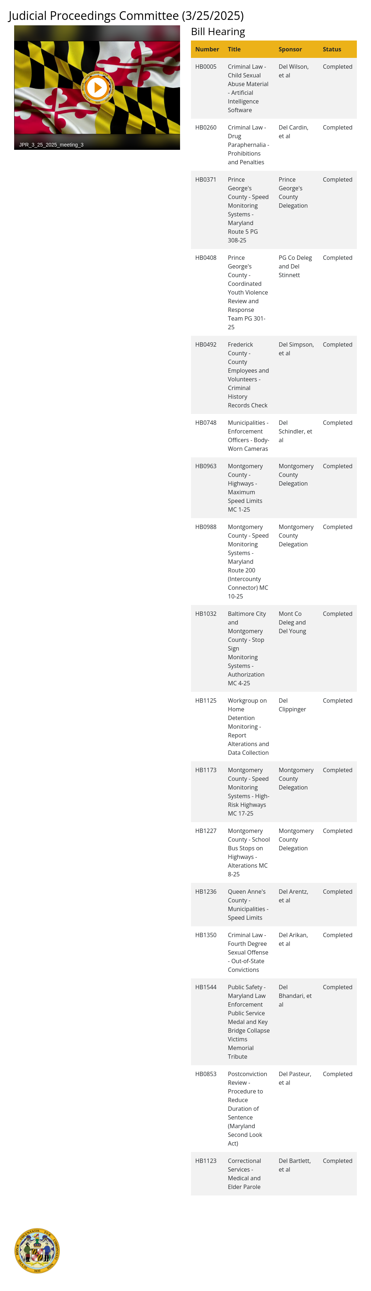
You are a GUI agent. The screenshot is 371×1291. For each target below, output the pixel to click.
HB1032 (206, 614)
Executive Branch (108, 1230)
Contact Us (199, 1238)
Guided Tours (202, 1230)
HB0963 (206, 466)
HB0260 (206, 127)
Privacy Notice (203, 1270)
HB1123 (206, 1161)
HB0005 (206, 67)
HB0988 (206, 527)
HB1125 (206, 700)
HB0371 (206, 179)
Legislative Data (330, 1230)
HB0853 (206, 1074)
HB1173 (206, 770)
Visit (191, 1246)
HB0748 (206, 423)
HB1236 (206, 892)
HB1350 (206, 935)
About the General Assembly (221, 1254)
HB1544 (206, 987)
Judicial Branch (105, 1238)
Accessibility (200, 1262)
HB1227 (206, 831)
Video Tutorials (204, 1278)
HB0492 (206, 344)
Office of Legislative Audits (119, 1262)
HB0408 (206, 258)
